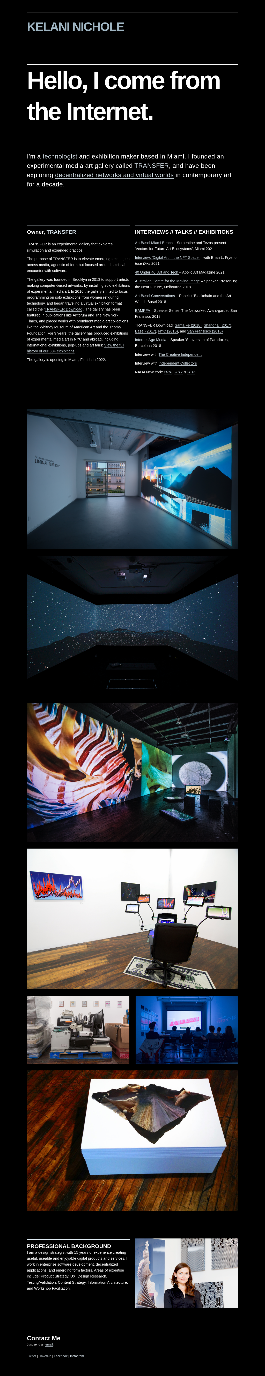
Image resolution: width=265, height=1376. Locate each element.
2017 (178, 373)
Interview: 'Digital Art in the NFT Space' (167, 258)
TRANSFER (151, 166)
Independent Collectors (178, 364)
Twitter (31, 1357)
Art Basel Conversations (155, 297)
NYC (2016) (168, 332)
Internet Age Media (150, 341)
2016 (191, 373)
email (49, 1345)
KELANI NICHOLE (75, 27)
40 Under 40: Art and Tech (157, 273)
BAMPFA (142, 311)
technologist (60, 157)
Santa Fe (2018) (188, 326)
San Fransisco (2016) (205, 332)
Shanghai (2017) (217, 326)
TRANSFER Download (64, 310)
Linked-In (45, 1357)
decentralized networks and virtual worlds (114, 175)
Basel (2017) (145, 332)
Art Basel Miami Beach (154, 244)
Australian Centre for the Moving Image (167, 282)
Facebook (61, 1357)
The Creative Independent (180, 355)
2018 (168, 373)
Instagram (77, 1357)
